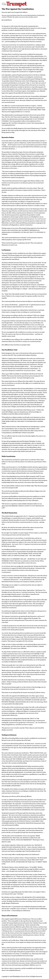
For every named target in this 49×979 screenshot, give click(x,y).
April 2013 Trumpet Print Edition (17, 12)
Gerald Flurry (7, 20)
